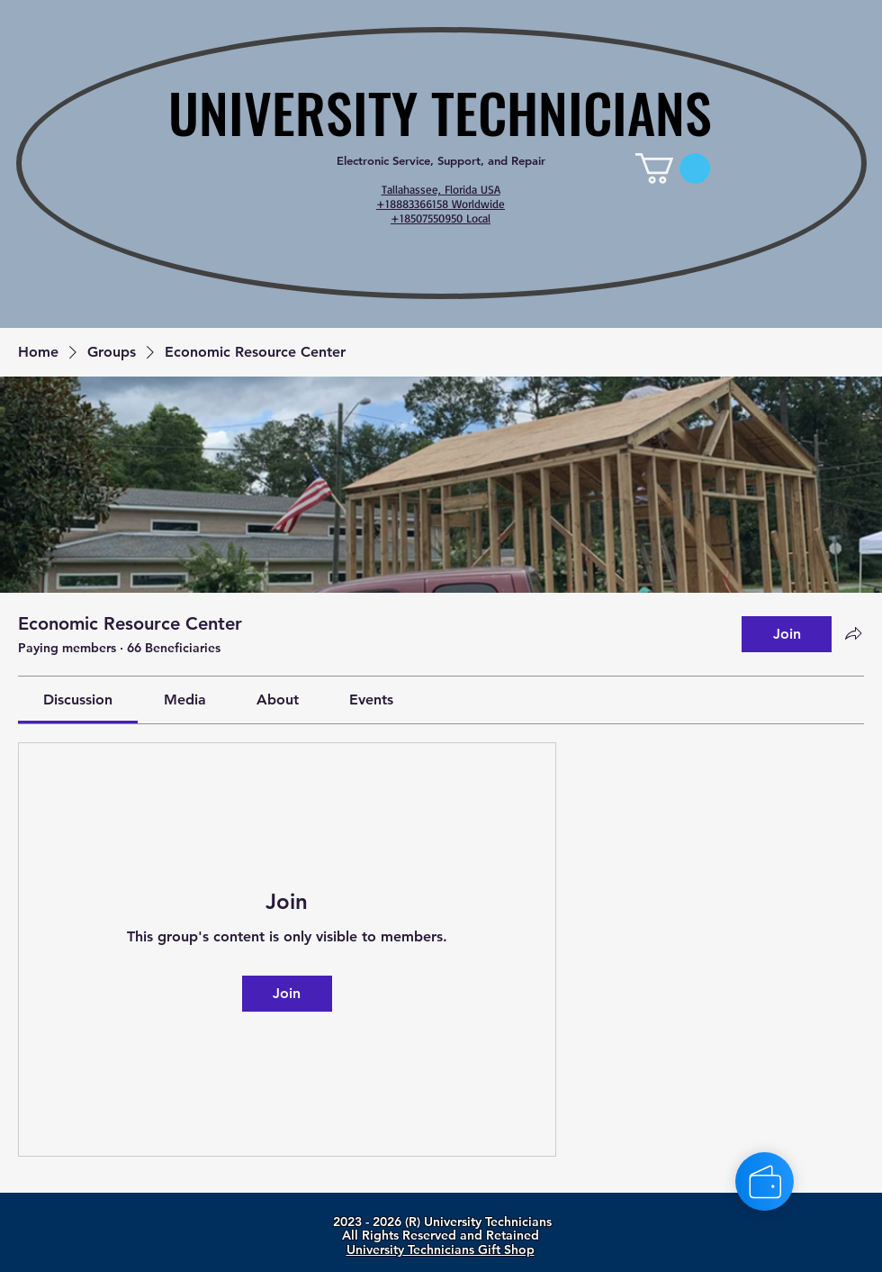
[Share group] (853, 633)
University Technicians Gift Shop (440, 1249)
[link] (672, 168)
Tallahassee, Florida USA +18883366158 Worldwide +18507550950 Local (440, 203)
